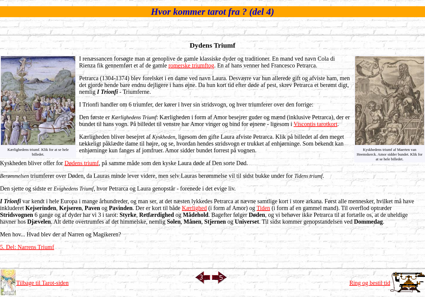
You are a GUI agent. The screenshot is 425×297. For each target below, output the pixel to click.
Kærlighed (194, 208)
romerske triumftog (191, 65)
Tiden (263, 208)
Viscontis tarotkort (315, 124)
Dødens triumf (81, 163)
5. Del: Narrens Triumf (27, 247)
